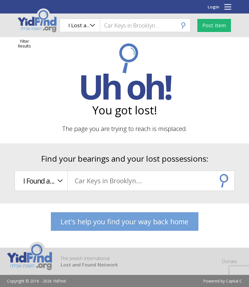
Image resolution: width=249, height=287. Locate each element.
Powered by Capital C (222, 281)
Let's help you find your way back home (124, 221)
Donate (229, 261)
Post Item (214, 25)
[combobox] (145, 25)
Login (213, 7)
